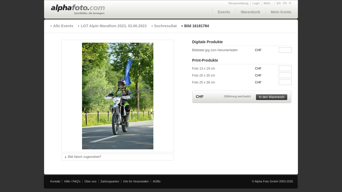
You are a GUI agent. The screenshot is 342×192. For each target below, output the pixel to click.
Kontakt (55, 181)
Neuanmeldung (238, 3)
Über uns (90, 181)
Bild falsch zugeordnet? (84, 157)
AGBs (157, 181)
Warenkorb (250, 12)
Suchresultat (165, 26)
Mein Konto (281, 12)
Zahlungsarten (109, 181)
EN (279, 3)
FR (285, 3)
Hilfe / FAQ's (72, 181)
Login (256, 3)
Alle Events (63, 26)
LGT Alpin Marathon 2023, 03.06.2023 (113, 26)
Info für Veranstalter (136, 181)
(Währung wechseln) (237, 96)
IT (290, 3)
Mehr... (268, 3)
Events (224, 12)
